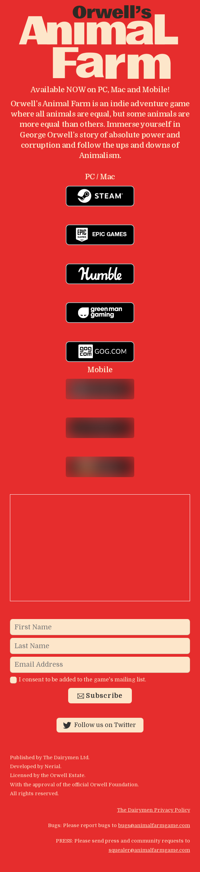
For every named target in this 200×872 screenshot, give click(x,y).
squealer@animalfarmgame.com (149, 850)
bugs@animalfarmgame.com (154, 825)
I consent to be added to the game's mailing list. (78, 680)
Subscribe (100, 696)
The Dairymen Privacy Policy (153, 810)
